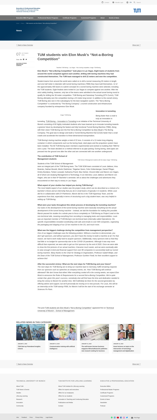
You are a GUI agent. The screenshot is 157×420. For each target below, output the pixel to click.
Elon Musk (98, 130)
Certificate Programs (69, 18)
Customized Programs (88, 18)
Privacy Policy (39, 417)
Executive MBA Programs (24, 18)
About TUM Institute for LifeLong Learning (71, 386)
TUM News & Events (22, 389)
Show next (136, 45)
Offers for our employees (66, 393)
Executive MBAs (105, 386)
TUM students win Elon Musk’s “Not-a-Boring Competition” (68, 308)
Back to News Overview (24, 45)
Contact (60, 406)
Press (31, 417)
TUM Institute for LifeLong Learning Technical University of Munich (28, 10)
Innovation (19, 402)
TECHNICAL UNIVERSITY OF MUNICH (30, 381)
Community (19, 406)
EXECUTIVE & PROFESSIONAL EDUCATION (117, 381)
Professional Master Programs (48, 18)
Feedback (24, 417)
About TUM (19, 386)
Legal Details (49, 417)
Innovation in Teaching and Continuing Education (73, 399)
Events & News (114, 18)
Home (17, 23)
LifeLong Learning (22, 396)
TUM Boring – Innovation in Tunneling (61, 121)
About (102, 18)
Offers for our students (65, 396)
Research (19, 399)
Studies (18, 393)
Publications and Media (65, 402)
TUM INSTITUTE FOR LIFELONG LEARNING (75, 381)
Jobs (17, 417)
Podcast (102, 406)
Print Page (137, 417)
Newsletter (103, 402)
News (22, 23)
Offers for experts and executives (68, 389)
